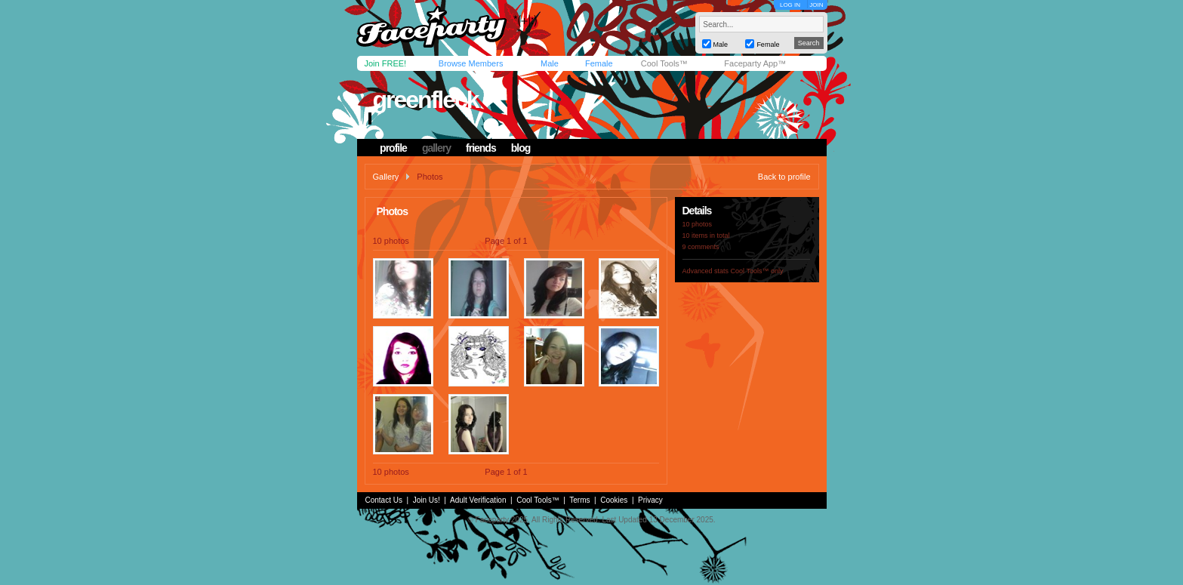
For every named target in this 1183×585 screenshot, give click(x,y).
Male (550, 63)
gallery (436, 148)
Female (599, 63)
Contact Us (383, 500)
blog (521, 148)
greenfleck (425, 99)
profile (393, 148)
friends (481, 148)
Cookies (613, 500)
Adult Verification (478, 500)
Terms (579, 500)
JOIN (816, 5)
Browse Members (471, 63)
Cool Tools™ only (757, 271)
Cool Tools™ (664, 63)
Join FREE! (386, 63)
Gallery (386, 176)
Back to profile (784, 176)
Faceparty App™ (755, 63)
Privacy (650, 500)
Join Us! (426, 500)
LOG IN (790, 5)
